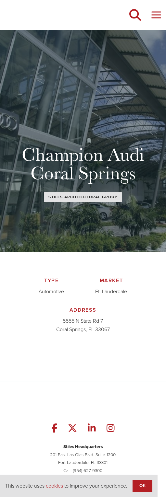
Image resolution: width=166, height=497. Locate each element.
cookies (54, 486)
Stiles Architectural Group (82, 197)
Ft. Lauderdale (111, 291)
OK (142, 485)
